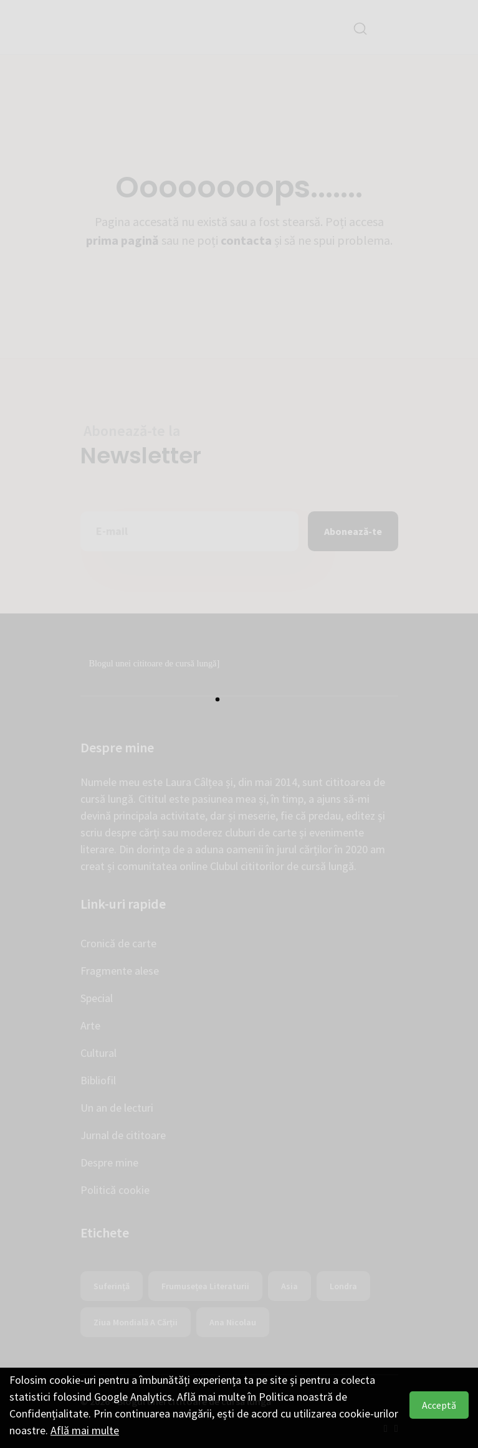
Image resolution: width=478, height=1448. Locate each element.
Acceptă (439, 1405)
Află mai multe (84, 1430)
